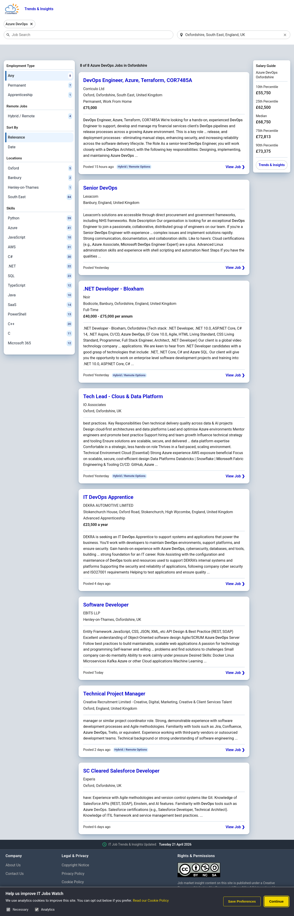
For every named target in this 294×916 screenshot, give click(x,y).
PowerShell (40, 302)
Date (11, 135)
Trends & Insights (38, 9)
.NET (40, 254)
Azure (40, 216)
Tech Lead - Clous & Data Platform (123, 384)
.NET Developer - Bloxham (113, 277)
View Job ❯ (235, 155)
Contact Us (15, 861)
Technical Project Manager (114, 682)
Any (40, 64)
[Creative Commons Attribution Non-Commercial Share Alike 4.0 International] (233, 856)
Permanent (40, 73)
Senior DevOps (100, 176)
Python (40, 206)
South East (40, 185)
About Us (13, 853)
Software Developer (106, 593)
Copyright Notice (75, 853)
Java (40, 283)
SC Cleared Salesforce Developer (121, 759)
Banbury (40, 166)
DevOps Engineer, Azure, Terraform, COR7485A (137, 68)
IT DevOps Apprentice (108, 485)
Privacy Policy (73, 861)
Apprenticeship (40, 83)
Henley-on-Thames (40, 176)
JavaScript (40, 226)
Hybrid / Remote (40, 104)
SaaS (40, 293)
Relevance (16, 125)
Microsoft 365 (40, 331)
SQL (40, 264)
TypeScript (40, 274)
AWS (40, 235)
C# (40, 245)
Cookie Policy (73, 870)
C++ (40, 312)
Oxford (40, 156)
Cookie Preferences (78, 878)
